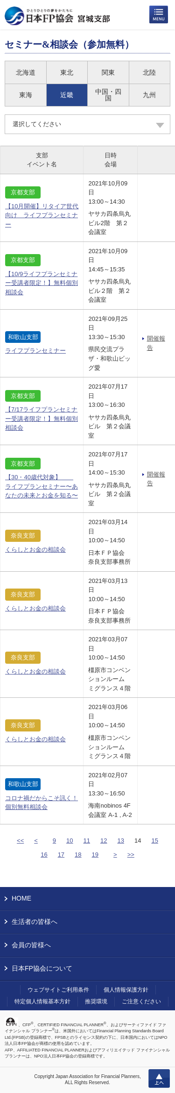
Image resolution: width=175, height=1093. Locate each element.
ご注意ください (141, 1001)
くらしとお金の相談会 (35, 549)
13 (121, 840)
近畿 (66, 95)
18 (78, 854)
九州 (149, 95)
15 (154, 840)
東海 (25, 95)
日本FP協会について (42, 968)
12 (103, 840)
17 (61, 854)
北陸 (149, 72)
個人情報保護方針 (126, 990)
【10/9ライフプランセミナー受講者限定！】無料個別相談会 (41, 283)
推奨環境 (96, 1001)
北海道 (25, 72)
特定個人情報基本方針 (42, 1001)
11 (87, 840)
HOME (21, 898)
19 (95, 854)
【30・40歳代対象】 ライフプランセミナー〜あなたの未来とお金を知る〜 (41, 486)
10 (69, 840)
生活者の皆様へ (34, 921)
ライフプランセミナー (35, 350)
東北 (66, 72)
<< (20, 840)
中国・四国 (108, 95)
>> (130, 854)
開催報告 (156, 343)
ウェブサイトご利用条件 (58, 990)
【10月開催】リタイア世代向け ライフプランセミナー (41, 215)
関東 (108, 72)
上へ (159, 1078)
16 (44, 854)
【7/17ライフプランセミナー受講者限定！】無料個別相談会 (41, 418)
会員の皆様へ (31, 945)
